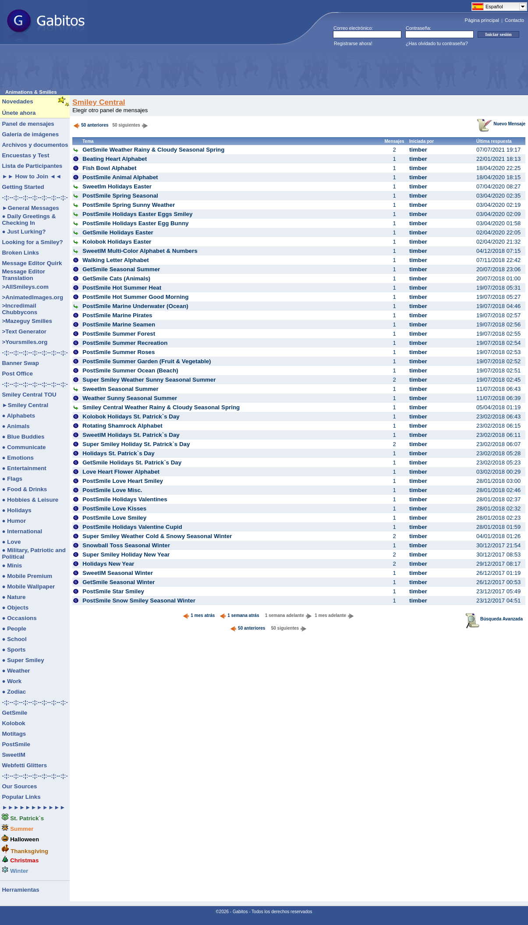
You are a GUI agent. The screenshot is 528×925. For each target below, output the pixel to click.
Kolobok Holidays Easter (116, 241)
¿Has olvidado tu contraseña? (437, 43)
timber (418, 149)
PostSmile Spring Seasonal (120, 195)
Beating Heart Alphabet (114, 159)
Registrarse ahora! (353, 43)
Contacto (514, 20)
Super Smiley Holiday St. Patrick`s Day (136, 444)
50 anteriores (90, 125)
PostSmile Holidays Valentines (124, 499)
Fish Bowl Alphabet (109, 168)
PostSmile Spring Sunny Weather (128, 205)
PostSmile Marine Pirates (117, 315)
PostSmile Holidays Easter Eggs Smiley (137, 214)
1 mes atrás (199, 615)
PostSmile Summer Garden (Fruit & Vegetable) (146, 361)
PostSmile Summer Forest (118, 333)
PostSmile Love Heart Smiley (122, 481)
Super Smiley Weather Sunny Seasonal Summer (149, 379)
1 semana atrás (239, 615)
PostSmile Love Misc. (112, 490)
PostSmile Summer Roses (118, 352)
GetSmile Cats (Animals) (116, 278)
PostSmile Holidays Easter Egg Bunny (135, 223)
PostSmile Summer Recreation (124, 343)
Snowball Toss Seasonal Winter (126, 545)
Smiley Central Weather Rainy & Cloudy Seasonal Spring (161, 407)
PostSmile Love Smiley (114, 517)
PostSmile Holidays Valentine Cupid (132, 527)
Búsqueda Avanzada (494, 619)
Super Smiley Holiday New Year (126, 554)
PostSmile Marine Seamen (118, 324)
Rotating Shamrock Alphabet (122, 425)
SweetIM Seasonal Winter (117, 573)
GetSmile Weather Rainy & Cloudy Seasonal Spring (153, 149)
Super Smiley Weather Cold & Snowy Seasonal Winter (157, 536)
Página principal (482, 20)
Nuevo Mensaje (501, 123)
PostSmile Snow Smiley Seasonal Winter (138, 600)
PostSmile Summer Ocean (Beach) (130, 370)
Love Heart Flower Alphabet (120, 471)
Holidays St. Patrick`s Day (118, 453)
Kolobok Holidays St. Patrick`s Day (130, 416)
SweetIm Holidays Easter (117, 186)
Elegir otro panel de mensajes (110, 110)
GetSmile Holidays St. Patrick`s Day (131, 462)
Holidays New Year (108, 563)
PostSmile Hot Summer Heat (121, 287)
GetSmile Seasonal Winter (118, 582)
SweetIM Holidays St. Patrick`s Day (130, 435)
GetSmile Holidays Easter (117, 232)
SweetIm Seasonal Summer (120, 389)
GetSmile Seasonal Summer (121, 269)
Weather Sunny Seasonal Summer (129, 398)
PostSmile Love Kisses (114, 508)
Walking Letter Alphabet (115, 260)
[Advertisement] (164, 69)
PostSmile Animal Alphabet (120, 177)
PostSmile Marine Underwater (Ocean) (135, 306)
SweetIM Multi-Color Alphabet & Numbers (139, 251)
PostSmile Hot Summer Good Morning (135, 297)
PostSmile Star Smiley (113, 591)
